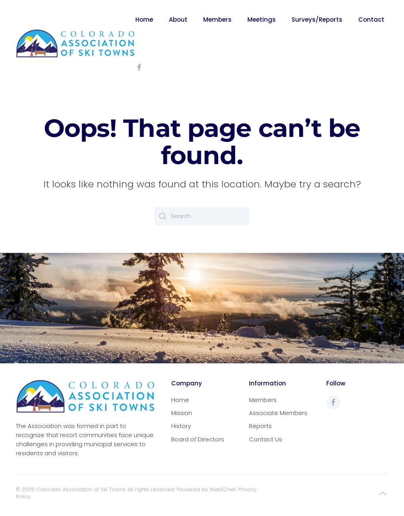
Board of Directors (197, 439)
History (181, 426)
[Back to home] (75, 43)
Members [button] (217, 19)
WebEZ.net (222, 489)
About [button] (178, 19)
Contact (371, 19)
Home (144, 19)
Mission (181, 413)
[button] (382, 493)
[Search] (202, 216)
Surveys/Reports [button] (317, 19)
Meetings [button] (261, 19)
